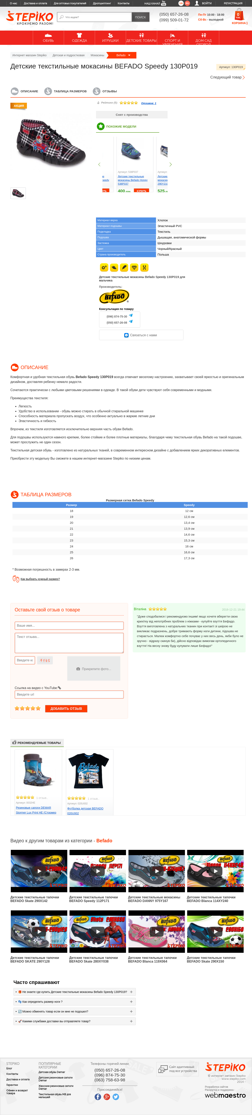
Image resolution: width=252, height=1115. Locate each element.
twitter (119, 1095)
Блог (9, 1068)
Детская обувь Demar (54, 1072)
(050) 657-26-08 (117, 322)
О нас (13, 3)
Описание (29, 91)
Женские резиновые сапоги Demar (58, 1087)
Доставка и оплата (35, 3)
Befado (123, 55)
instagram (128, 1095)
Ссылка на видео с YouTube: (38, 688)
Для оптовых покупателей (70, 3)
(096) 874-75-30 (117, 316)
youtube (92, 1095)
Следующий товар (226, 77)
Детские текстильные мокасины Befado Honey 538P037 (133, 180)
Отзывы (110, 91)
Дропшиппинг (102, 3)
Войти (207, 3)
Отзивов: (148, 103)
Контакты (123, 3)
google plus (110, 1097)
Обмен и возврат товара (17, 1092)
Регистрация (233, 3)
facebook (101, 1095)
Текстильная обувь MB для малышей (57, 1096)
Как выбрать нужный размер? (40, 579)
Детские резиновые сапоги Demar (58, 1079)
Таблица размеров (70, 91)
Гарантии (12, 1085)
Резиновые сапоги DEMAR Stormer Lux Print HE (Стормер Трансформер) (36, 812)
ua (181, 3)
